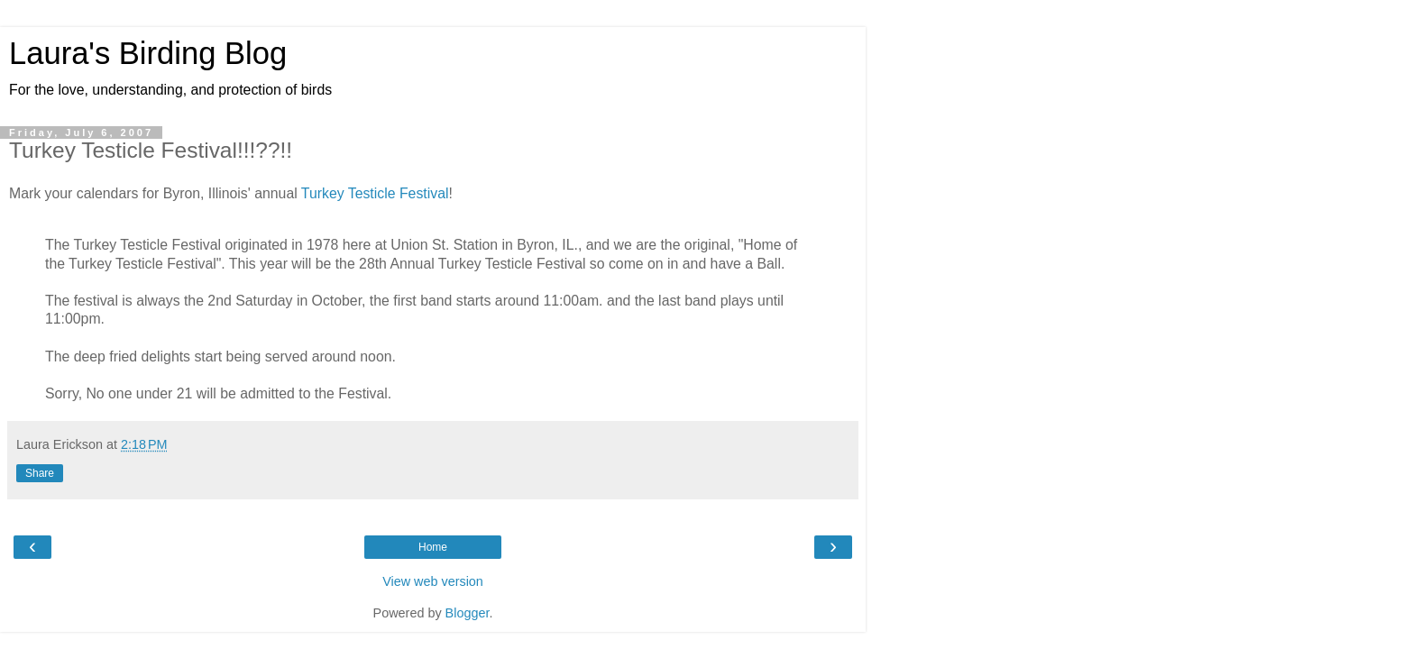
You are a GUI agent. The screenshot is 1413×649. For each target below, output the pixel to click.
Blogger (467, 613)
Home (432, 547)
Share (39, 473)
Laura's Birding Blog (148, 53)
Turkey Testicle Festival (375, 193)
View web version (432, 581)
